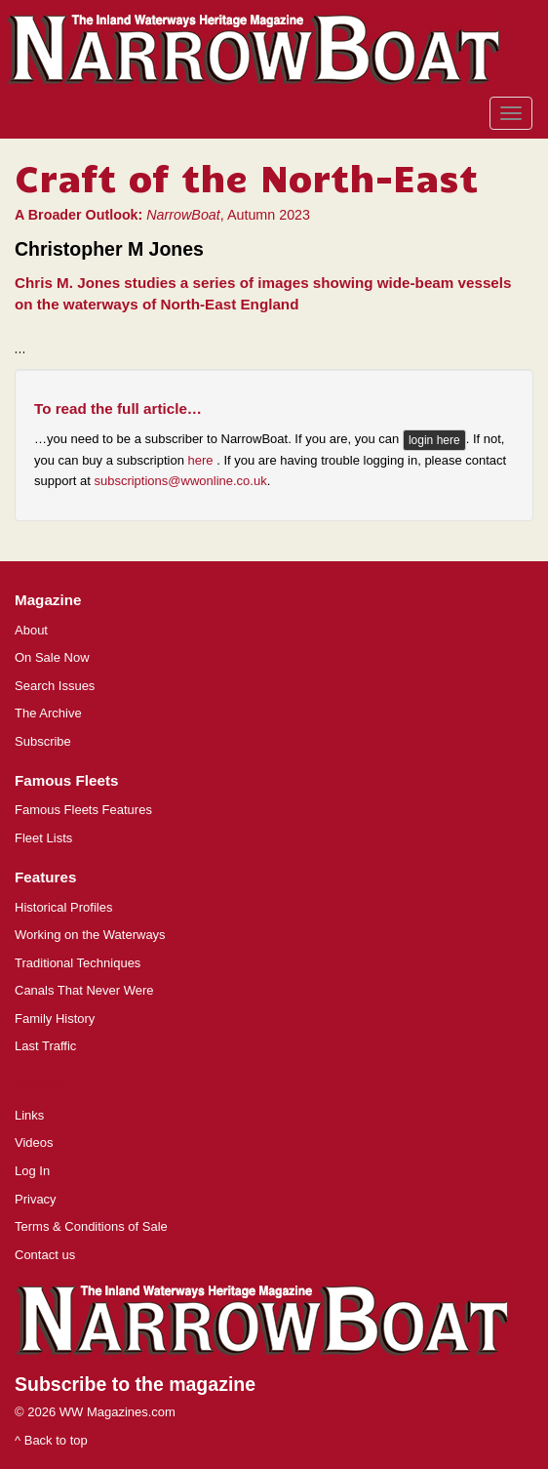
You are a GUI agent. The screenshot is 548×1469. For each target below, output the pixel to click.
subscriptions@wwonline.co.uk (180, 480)
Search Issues (55, 685)
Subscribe (43, 741)
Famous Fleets (66, 780)
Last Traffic (45, 1046)
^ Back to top (51, 1440)
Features (45, 877)
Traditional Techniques (77, 963)
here (202, 460)
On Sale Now (52, 657)
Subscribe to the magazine (135, 1384)
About (31, 630)
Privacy (36, 1199)
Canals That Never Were (84, 990)
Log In (32, 1170)
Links (29, 1115)
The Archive (48, 713)
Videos (34, 1142)
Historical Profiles (63, 907)
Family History (55, 1018)
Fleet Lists (43, 838)
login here (434, 440)
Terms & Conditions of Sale (91, 1226)
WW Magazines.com (117, 1412)
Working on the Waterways (90, 934)
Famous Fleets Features (83, 809)
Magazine (48, 600)
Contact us (45, 1254)
